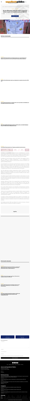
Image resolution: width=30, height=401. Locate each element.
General (6, 6)
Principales (17, 8)
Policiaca (2, 79)
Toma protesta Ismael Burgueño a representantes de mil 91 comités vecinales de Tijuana (14, 391)
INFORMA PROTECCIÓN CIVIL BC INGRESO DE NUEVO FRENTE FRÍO (11, 387)
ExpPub (4, 13)
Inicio (3, 6)
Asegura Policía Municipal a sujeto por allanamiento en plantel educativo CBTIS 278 (15, 81)
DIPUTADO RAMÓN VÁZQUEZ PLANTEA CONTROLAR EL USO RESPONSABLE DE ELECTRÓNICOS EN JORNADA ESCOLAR (14, 125)
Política (2, 292)
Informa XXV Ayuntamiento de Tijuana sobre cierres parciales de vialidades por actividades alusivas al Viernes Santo (15, 103)
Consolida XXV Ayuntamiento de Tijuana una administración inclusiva (13, 147)
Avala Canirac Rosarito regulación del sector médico (7, 337)
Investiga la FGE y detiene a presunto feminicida (22, 337)
